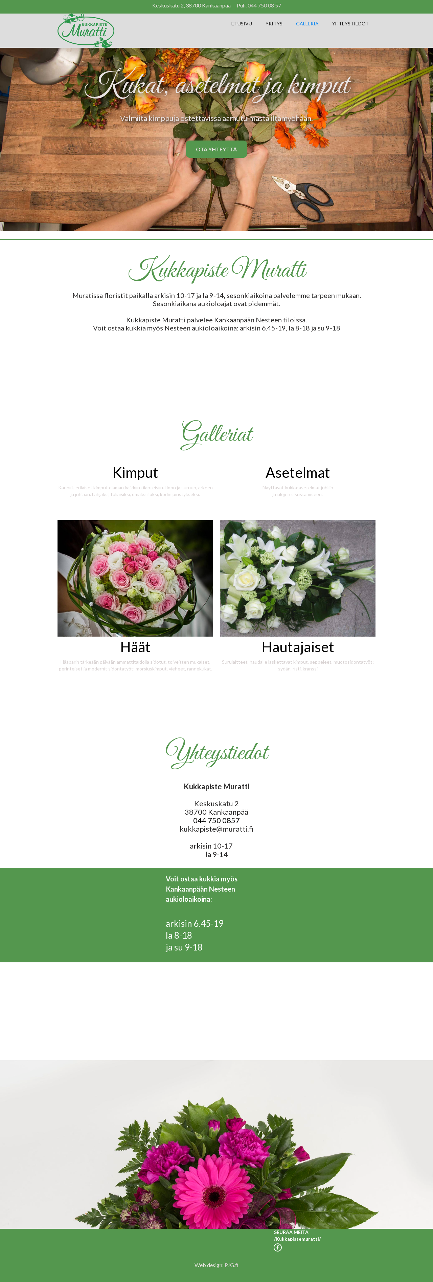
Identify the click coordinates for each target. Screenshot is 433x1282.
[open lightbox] (135, 478)
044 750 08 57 (264, 5)
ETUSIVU (241, 23)
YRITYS (274, 23)
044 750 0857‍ (216, 820)
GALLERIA (307, 23)
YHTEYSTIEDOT (350, 23)
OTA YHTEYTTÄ (216, 149)
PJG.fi (231, 1265)
